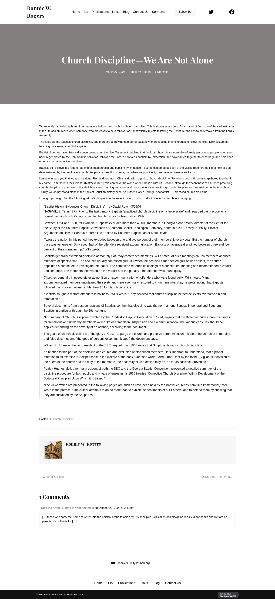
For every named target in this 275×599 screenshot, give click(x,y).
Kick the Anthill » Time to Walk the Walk (67, 507)
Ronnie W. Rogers (140, 71)
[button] (185, 12)
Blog (156, 583)
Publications (126, 583)
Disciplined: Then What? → (219, 476)
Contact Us (173, 583)
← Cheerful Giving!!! (52, 476)
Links (144, 583)
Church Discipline (63, 419)
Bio (110, 583)
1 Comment (162, 71)
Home (98, 583)
